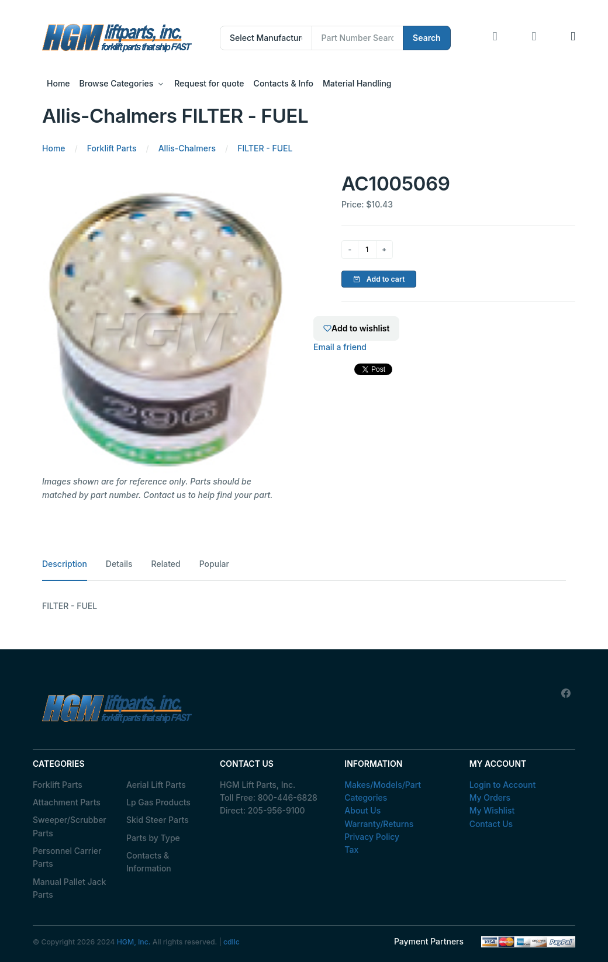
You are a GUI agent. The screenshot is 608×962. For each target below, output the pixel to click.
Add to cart (379, 279)
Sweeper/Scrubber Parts (69, 826)
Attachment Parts (67, 802)
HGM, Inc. (134, 941)
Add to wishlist (356, 328)
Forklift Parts (57, 785)
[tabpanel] (304, 606)
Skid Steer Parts (157, 820)
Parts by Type (153, 838)
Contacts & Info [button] (283, 83)
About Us (362, 810)
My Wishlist (492, 810)
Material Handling (357, 83)
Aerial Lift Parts (156, 785)
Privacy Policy (371, 837)
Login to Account (502, 785)
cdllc (231, 941)
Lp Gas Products (158, 802)
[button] (573, 38)
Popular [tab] (214, 564)
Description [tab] (64, 564)
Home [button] (58, 83)
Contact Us (491, 824)
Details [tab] (119, 564)
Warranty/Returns (378, 824)
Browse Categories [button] (117, 83)
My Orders (489, 797)
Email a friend (340, 347)
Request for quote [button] (209, 83)
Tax (351, 849)
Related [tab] (166, 564)
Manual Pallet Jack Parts (69, 888)
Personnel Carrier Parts (67, 857)
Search (427, 38)
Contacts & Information (148, 861)
